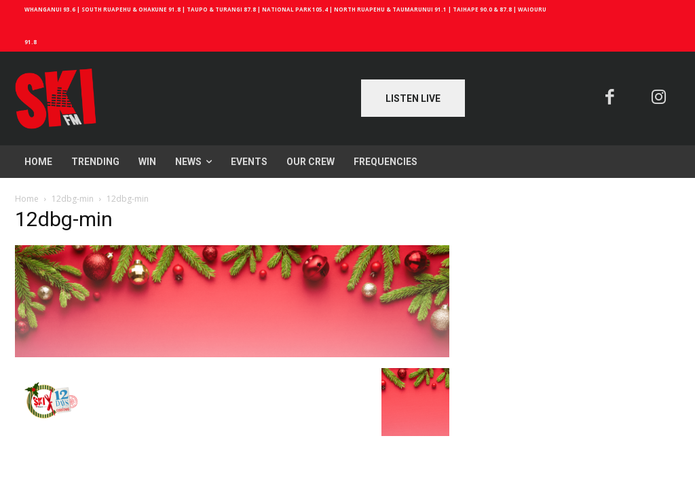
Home (27, 198)
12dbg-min (73, 198)
